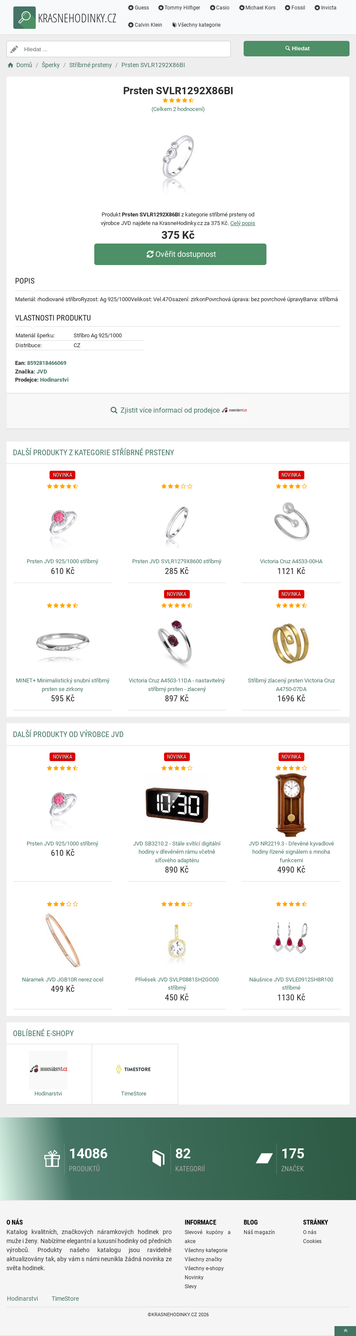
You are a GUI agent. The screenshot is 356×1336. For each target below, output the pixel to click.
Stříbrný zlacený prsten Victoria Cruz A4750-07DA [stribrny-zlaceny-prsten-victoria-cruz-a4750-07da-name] (291, 684)
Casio (219, 8)
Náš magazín (259, 1232)
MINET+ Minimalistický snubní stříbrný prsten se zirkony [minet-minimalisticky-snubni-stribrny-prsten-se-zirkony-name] (62, 684)
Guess (138, 8)
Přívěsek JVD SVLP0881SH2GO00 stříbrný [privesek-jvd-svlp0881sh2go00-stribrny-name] (177, 983)
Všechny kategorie (196, 25)
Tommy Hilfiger (179, 8)
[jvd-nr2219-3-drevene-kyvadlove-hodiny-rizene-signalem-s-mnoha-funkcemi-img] (291, 805)
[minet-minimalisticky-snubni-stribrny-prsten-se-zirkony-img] (62, 642)
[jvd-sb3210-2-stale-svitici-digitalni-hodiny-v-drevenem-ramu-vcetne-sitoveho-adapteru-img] (177, 805)
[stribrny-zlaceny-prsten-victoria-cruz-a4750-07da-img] (291, 642)
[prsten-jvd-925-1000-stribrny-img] (62, 523)
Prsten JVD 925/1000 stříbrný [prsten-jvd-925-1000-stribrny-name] (62, 561)
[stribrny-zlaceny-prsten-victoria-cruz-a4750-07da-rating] (291, 606)
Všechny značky (203, 1259)
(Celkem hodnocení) (178, 109)
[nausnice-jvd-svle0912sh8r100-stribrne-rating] (291, 904)
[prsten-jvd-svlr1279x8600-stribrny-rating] (177, 486)
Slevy (191, 1287)
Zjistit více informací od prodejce (178, 411)
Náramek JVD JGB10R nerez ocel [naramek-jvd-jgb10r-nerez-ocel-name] (62, 979)
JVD (42, 371)
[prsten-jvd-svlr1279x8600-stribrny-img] (177, 523)
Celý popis (242, 223)
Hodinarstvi (54, 379)
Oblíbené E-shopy (43, 1033)
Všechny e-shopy (204, 1268)
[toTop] (345, 1331)
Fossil (294, 8)
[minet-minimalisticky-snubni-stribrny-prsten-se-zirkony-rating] (62, 606)
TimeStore (65, 1298)
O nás (309, 1232)
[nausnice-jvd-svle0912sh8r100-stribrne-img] (291, 941)
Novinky (194, 1277)
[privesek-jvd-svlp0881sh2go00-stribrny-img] (177, 941)
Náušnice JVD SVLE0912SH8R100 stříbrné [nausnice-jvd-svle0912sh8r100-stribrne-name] (291, 983)
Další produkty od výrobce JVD (68, 734)
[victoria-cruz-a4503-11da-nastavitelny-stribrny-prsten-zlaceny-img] (177, 642)
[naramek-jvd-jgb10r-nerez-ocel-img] (62, 941)
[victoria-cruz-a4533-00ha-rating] (291, 486)
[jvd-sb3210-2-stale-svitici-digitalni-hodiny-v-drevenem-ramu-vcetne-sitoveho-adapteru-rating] (177, 768)
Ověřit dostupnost (180, 254)
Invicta (325, 8)
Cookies (312, 1241)
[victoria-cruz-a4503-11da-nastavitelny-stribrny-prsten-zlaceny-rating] (177, 606)
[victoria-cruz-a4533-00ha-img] (291, 523)
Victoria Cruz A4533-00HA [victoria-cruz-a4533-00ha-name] (291, 561)
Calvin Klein (144, 25)
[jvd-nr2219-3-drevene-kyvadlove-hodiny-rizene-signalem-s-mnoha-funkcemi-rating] (291, 768)
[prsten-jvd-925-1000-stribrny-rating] (62, 486)
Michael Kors (257, 8)
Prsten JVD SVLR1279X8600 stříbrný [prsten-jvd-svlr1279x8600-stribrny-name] (176, 561)
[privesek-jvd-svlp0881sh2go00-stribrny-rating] (177, 904)
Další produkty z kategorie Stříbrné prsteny (93, 452)
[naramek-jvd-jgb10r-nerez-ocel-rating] (62, 904)
